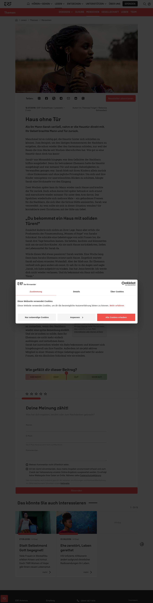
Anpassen (76, 317)
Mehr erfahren (117, 305)
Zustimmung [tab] (36, 291)
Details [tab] (76, 291)
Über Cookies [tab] (117, 291)
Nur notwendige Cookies (37, 317)
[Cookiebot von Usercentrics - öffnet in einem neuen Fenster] (124, 284)
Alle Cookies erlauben (116, 317)
